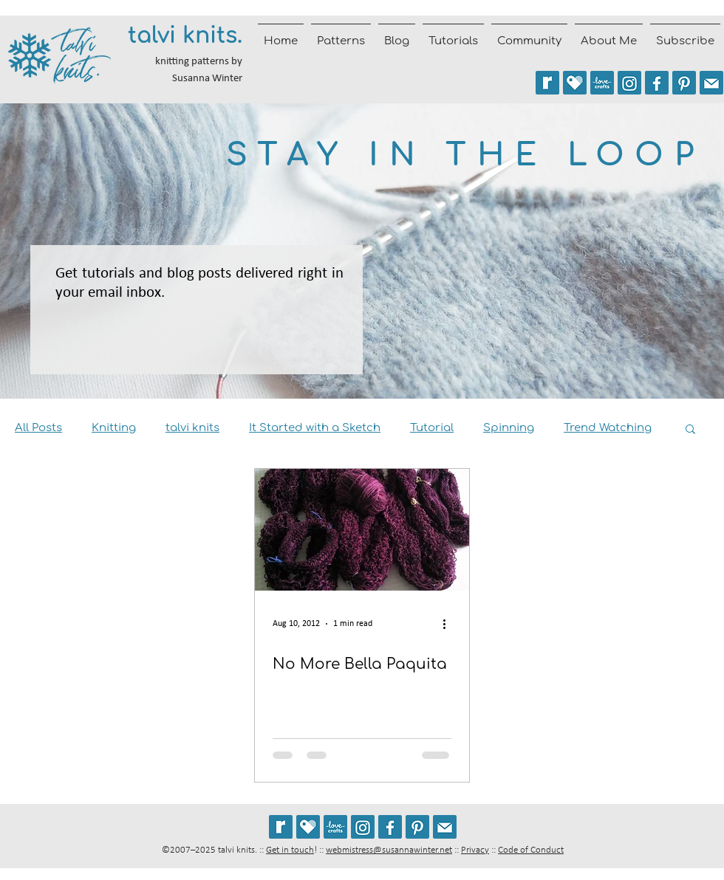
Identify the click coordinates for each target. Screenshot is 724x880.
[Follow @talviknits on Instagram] (629, 82)
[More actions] (449, 624)
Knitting (114, 428)
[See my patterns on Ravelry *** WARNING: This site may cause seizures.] (281, 827)
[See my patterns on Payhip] (575, 82)
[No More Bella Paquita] (362, 530)
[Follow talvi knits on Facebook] (657, 82)
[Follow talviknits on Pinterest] (684, 82)
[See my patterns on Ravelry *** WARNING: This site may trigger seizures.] (547, 82)
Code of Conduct (531, 850)
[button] (690, 430)
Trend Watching (608, 428)
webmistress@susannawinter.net (389, 850)
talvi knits (192, 428)
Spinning (508, 428)
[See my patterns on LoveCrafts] (602, 82)
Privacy (475, 850)
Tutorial (432, 428)
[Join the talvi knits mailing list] (711, 82)
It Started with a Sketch (314, 428)
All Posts (38, 428)
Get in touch (290, 850)
